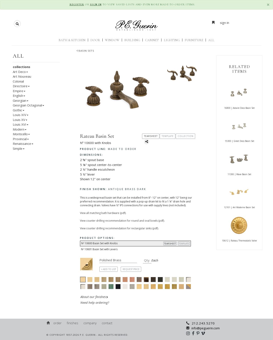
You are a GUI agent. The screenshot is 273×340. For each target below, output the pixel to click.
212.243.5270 (200, 323)
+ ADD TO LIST (108, 269)
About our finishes (94, 297)
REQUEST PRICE (131, 269)
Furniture (194, 40)
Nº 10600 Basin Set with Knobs (136, 243)
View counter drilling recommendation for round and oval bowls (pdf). (122, 220)
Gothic (18, 110)
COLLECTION (185, 136)
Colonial (18, 81)
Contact (107, 323)
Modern (19, 129)
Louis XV (20, 120)
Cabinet (152, 40)
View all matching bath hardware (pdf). (103, 213)
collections (21, 67)
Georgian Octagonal (28, 105)
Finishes (72, 323)
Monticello (21, 134)
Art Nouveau (22, 76)
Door (95, 40)
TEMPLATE (184, 243)
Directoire (21, 86)
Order (57, 323)
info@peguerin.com (203, 328)
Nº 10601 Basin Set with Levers (99, 249)
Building (132, 40)
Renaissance (23, 143)
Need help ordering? (95, 302)
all (18, 56)
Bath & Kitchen (72, 40)
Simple (19, 148)
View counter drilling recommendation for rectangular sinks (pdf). (119, 228)
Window (112, 40)
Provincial (21, 139)
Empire (19, 91)
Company (90, 323)
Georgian (20, 100)
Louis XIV (20, 115)
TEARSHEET (170, 243)
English (19, 95)
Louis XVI (20, 124)
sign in (224, 22)
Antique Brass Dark (113, 189)
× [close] (268, 4)
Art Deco (20, 72)
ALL (211, 40)
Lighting (172, 40)
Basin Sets (85, 50)
